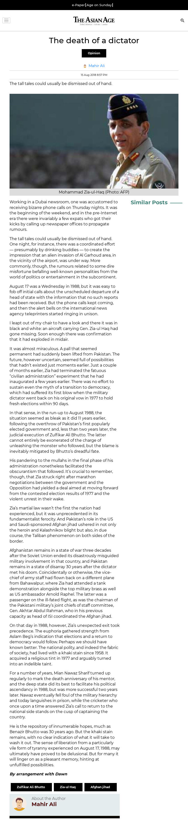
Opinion (94, 53)
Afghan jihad (101, 787)
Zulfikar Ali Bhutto (31, 787)
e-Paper (78, 5)
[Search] (182, 21)
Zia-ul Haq (68, 787)
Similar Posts (149, 202)
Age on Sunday (99, 5)
